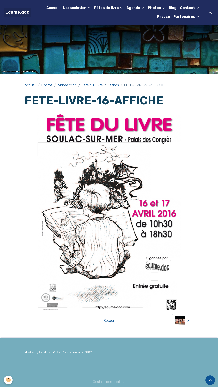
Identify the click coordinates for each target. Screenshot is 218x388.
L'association (75, 8)
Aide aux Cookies (52, 352)
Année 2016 (67, 85)
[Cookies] (8, 380)
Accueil (52, 8)
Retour (109, 320)
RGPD (88, 352)
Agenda (134, 8)
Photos (155, 8)
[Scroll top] (210, 380)
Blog (173, 8)
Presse (163, 16)
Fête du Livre (92, 85)
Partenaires (184, 16)
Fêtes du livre (107, 8)
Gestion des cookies (109, 382)
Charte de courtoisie (73, 352)
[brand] (17, 12)
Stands (113, 85)
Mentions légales (33, 352)
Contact (188, 8)
